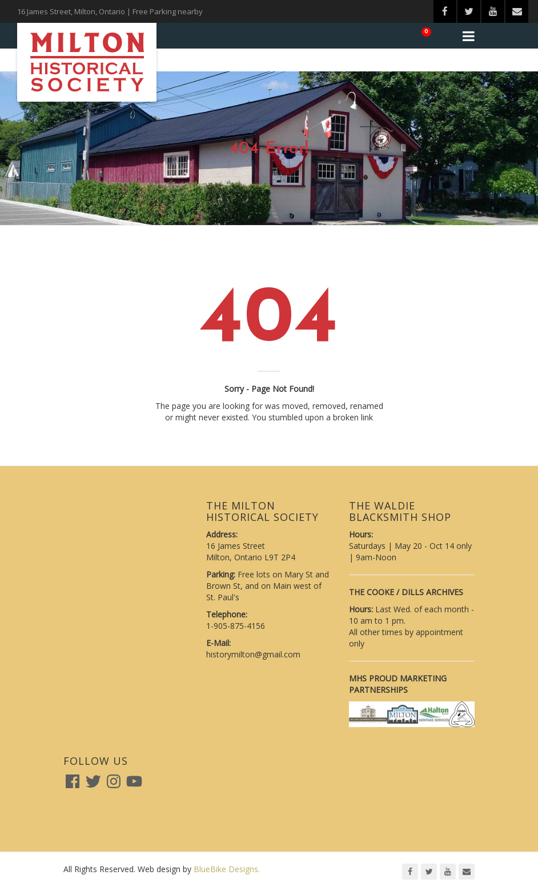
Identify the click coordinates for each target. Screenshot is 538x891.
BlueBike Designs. (227, 869)
